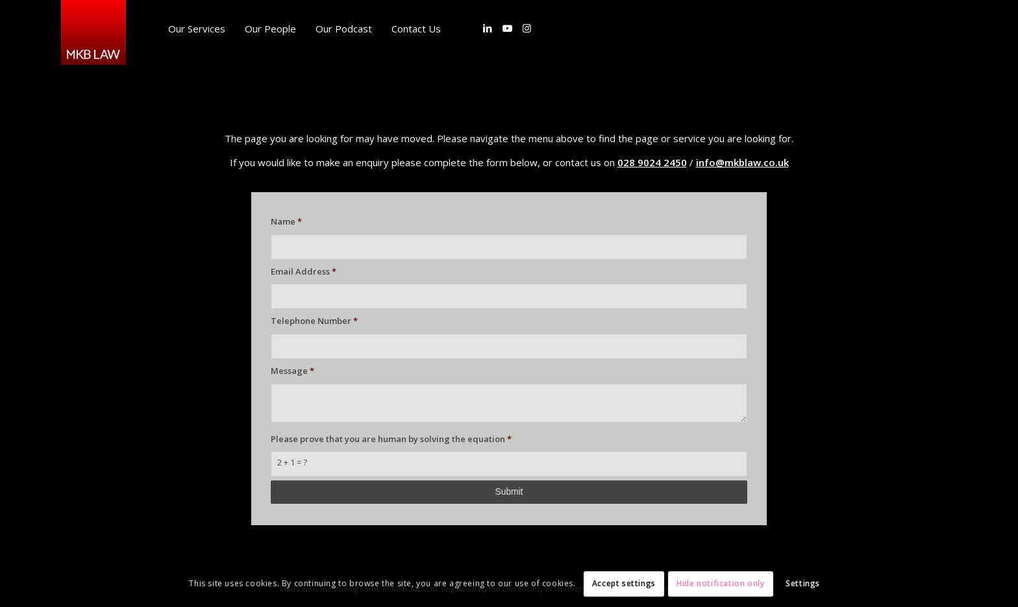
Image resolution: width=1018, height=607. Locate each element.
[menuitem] (196, 28)
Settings (803, 583)
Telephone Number (314, 321)
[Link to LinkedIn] (487, 28)
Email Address (303, 271)
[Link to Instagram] (526, 28)
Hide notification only (720, 583)
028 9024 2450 (652, 162)
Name (286, 221)
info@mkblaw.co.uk (742, 162)
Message (292, 371)
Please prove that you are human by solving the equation (391, 439)
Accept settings (624, 583)
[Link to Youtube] (507, 28)
